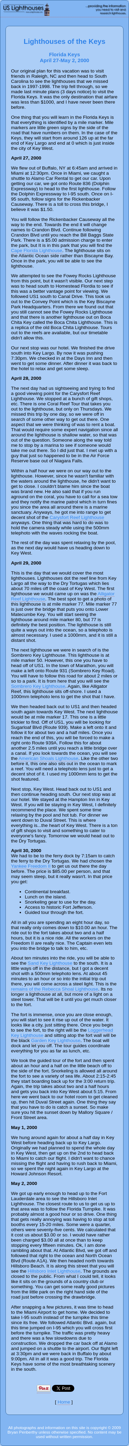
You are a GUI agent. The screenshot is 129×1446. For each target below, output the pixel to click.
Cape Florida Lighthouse (36, 250)
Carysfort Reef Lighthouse (77, 517)
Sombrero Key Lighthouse (38, 686)
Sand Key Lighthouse (50, 963)
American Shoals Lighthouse (48, 758)
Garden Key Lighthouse (55, 1040)
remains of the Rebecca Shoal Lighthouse (54, 989)
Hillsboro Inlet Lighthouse (54, 1271)
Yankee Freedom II (31, 866)
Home (63, 1402)
